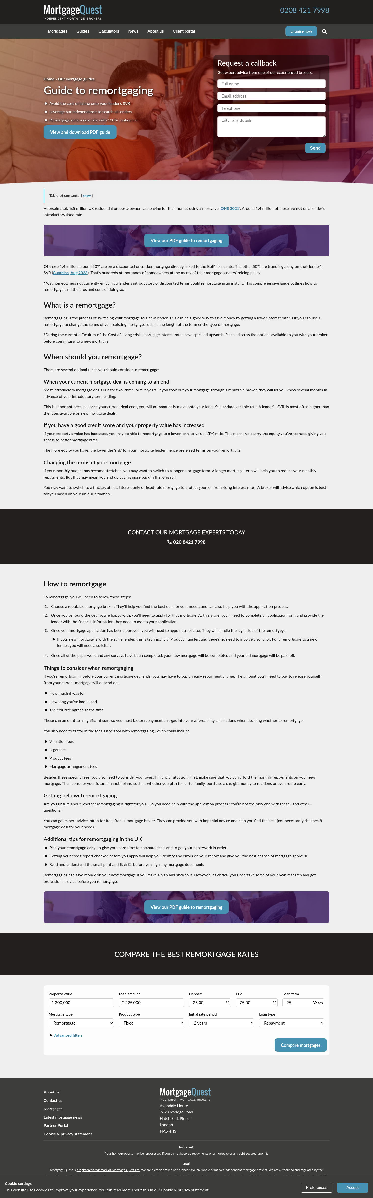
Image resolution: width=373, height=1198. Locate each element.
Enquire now (301, 31)
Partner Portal (56, 1125)
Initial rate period (221, 1019)
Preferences (316, 1187)
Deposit (210, 999)
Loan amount (151, 999)
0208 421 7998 (304, 10)
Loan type (291, 1019)
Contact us (53, 1100)
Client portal (184, 31)
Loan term (303, 999)
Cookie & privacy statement (68, 1133)
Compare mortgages (300, 1045)
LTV (257, 999)
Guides (82, 31)
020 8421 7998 (187, 536)
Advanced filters (66, 1035)
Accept (352, 1187)
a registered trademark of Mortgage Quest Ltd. (108, 1170)
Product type (151, 1019)
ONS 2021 (230, 208)
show (87, 196)
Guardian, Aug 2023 (70, 272)
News (133, 31)
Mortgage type (81, 1019)
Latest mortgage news (63, 1117)
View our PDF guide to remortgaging (186, 240)
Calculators (108, 31)
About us (155, 31)
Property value (81, 999)
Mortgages (57, 31)
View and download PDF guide (80, 132)
